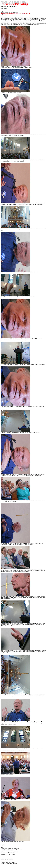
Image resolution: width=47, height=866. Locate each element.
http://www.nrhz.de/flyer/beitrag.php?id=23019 (9, 852)
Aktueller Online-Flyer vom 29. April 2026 (8, 6)
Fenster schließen (4, 8)
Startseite (2, 859)
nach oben (11, 859)
